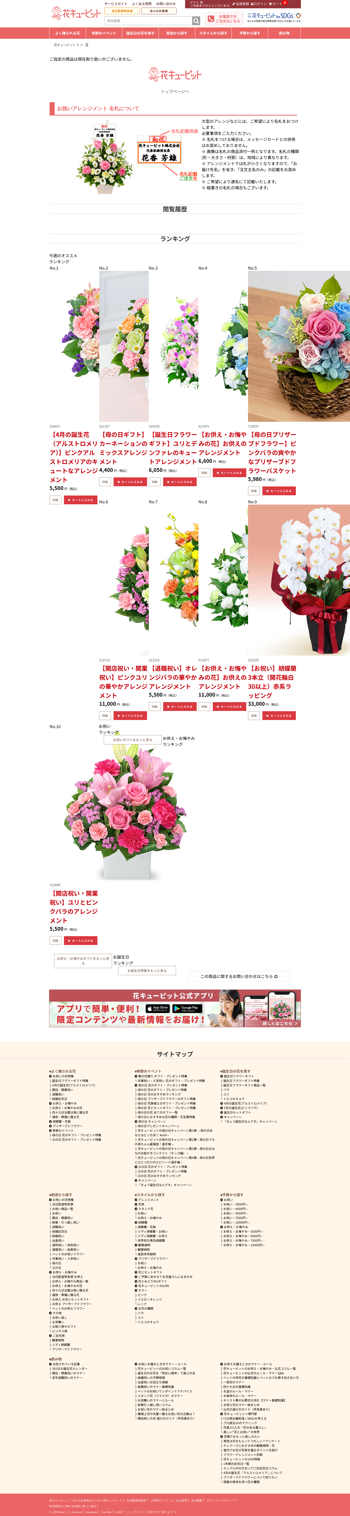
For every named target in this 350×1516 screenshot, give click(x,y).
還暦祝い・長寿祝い (65, 1249)
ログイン (259, 3)
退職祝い (58, 1094)
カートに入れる (80, 500)
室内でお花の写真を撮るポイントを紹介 (250, 1450)
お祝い (56, 1213)
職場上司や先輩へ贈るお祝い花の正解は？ (166, 1414)
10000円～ (236, 1222)
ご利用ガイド (158, 1500)
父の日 (56, 1267)
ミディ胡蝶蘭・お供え (153, 1236)
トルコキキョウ (233, 1098)
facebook (77, 1511)
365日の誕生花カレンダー (70, 1368)
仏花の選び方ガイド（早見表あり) (246, 1409)
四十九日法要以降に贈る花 (70, 1112)
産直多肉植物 (147, 1254)
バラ (226, 1089)
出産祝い (58, 1240)
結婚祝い (58, 1236)
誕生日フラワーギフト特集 (70, 1080)
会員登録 (240, 3)
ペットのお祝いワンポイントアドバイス (165, 1391)
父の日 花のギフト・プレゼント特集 (76, 1139)
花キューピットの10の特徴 (241, 1459)
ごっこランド (134, 1511)
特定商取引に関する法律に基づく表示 (72, 1506)
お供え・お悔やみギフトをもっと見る (83, 961)
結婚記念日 (59, 1098)
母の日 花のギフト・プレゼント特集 (76, 1135)
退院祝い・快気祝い (65, 1245)
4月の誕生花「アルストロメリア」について (253, 1472)
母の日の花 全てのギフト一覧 (158, 1112)
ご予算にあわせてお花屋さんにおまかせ (164, 1276)
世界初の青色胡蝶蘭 (151, 1240)
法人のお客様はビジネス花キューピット (97, 1500)
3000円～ (236, 1204)
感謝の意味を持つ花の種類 (241, 1482)
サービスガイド (115, 3)
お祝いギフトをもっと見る (132, 739)
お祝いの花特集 (63, 1076)
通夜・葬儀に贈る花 (65, 1117)
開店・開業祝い (62, 1089)
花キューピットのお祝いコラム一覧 (162, 1368)
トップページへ (175, 88)
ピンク (142, 1295)
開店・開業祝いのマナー (68, 1373)
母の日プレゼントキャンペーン (159, 1126)
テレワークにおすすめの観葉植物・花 (249, 1445)
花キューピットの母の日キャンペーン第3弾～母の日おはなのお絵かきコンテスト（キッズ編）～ (175, 1150)
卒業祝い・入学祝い (65, 1258)
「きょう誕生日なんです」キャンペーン (165, 1185)
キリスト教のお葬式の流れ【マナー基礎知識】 (255, 1400)
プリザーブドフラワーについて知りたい (250, 1477)
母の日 (56, 1263)
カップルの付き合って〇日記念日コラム (250, 1468)
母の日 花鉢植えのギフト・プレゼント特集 (167, 1103)
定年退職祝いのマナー (67, 1377)
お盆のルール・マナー (238, 1391)
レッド (142, 1304)
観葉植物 (58, 1340)
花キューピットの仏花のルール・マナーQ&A (253, 1373)
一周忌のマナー (233, 1382)
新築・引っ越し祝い (65, 1222)
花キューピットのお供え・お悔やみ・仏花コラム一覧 (259, 1368)
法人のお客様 (159, 11)
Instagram (91, 1511)
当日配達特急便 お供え (67, 1276)
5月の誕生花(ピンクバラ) (239, 1108)
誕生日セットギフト (235, 1112)
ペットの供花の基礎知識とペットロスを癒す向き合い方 (261, 1377)
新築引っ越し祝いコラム (154, 1405)
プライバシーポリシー (220, 1500)
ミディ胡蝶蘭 (61, 1344)
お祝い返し (59, 1317)
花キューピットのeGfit (152, 1285)
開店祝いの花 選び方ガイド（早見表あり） (167, 1418)
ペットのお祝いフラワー (68, 1254)
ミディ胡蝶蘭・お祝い (153, 1231)
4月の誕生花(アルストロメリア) (73, 1085)
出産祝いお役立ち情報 (153, 1382)
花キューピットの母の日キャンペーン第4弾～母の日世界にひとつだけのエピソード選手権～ (175, 1159)
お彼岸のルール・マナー (240, 1395)
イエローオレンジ (150, 1299)
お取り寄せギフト (64, 1326)
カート (275, 3)
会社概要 (196, 1500)
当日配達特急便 (122, 11)
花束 (139, 1204)
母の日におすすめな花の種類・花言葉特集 (166, 1117)
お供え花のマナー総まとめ (241, 1405)
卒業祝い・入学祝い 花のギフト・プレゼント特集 (171, 1080)
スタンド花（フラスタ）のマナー (160, 1395)
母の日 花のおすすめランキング (159, 1094)
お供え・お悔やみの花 (67, 1108)
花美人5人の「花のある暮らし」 (245, 1427)
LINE (119, 1511)
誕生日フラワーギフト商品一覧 (244, 1085)
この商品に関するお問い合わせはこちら (239, 976)
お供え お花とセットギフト (70, 1299)
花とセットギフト (148, 1272)
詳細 (55, 500)
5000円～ (236, 1213)
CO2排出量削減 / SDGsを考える (245, 1418)
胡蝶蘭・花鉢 (60, 1121)
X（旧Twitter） (58, 1511)
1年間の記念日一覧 (236, 1463)
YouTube (106, 1511)
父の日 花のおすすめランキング (159, 1175)
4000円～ (236, 1208)
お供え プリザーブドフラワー (72, 1304)
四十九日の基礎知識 (237, 1386)
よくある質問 (142, 3)
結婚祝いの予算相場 (151, 1377)
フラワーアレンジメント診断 (243, 1454)
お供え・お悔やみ (65, 1103)
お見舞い (58, 1322)
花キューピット (58, 1500)
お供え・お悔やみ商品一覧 (70, 1281)
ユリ (226, 1094)
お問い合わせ (166, 3)
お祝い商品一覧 (62, 1208)
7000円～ (236, 1218)
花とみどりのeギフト (151, 1281)
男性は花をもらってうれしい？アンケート (252, 1441)
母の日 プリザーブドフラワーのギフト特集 (167, 1098)
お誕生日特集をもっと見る (147, 970)
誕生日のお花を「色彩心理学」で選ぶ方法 (166, 1373)
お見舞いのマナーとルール (156, 1400)
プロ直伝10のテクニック (240, 1423)
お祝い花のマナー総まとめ (156, 1409)
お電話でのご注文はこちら (228, 18)
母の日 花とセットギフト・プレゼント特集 (167, 1108)
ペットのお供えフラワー (68, 1308)
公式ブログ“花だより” (160, 1511)
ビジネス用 (59, 1331)
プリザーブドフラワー (66, 1126)
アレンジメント (147, 1199)
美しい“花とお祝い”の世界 (241, 1432)
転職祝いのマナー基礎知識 (156, 1386)
